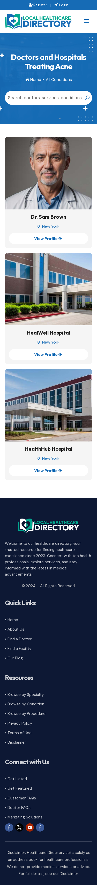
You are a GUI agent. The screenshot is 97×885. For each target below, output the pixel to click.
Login (63, 5)
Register (40, 5)
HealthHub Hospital (48, 449)
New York (50, 226)
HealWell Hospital (48, 332)
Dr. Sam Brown (48, 217)
